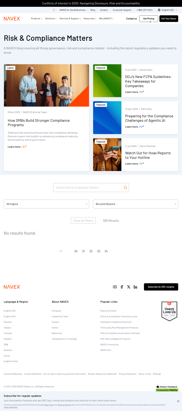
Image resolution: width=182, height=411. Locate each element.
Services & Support (69, 18)
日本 (6, 344)
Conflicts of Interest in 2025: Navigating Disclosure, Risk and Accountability (91, 3)
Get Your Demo (168, 18)
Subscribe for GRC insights (161, 286)
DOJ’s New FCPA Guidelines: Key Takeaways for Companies (148, 81)
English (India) (11, 361)
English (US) (9, 310)
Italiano (7, 327)
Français (8, 333)
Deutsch (8, 322)
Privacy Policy (49, 405)
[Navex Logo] (12, 19)
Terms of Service (64, 405)
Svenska (8, 350)
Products (35, 18)
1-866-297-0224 (145, 10)
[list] (168, 10)
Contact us (131, 18)
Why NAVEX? (105, 18)
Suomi (7, 355)
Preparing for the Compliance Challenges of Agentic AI (149, 118)
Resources (89, 18)
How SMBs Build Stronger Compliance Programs (39, 122)
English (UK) (9, 316)
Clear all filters (83, 220)
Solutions (50, 18)
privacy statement (11, 407)
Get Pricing (148, 18)
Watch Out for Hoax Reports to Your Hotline (148, 155)
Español (8, 338)
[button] (61, 251)
